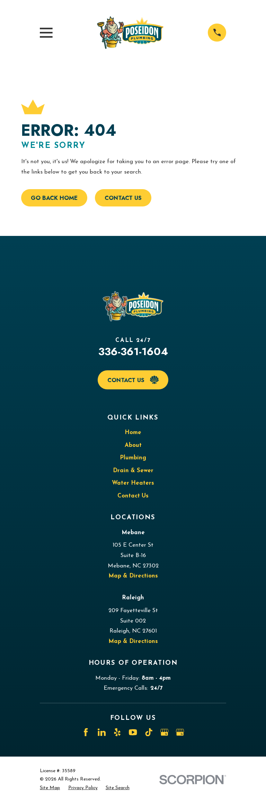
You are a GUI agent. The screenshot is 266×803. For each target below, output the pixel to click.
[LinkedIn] (102, 732)
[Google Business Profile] (164, 732)
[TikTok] (149, 732)
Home (133, 432)
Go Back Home (54, 198)
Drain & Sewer (133, 471)
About (133, 445)
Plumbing (133, 458)
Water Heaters (133, 483)
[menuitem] (50, 788)
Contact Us (123, 198)
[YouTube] (133, 732)
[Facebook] (86, 732)
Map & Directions (133, 576)
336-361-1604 (133, 351)
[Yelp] (117, 732)
